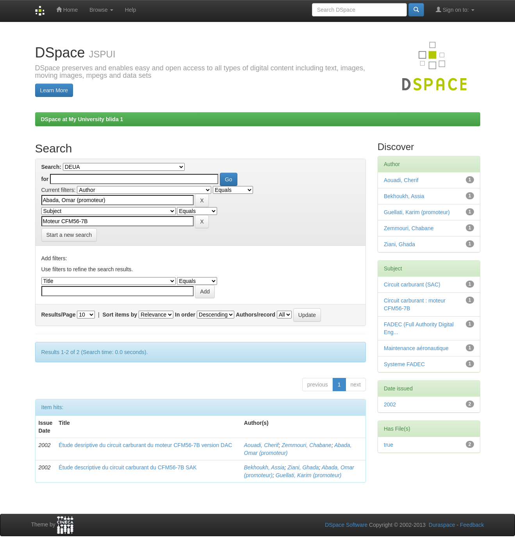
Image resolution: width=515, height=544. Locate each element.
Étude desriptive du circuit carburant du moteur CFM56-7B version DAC (145, 445)
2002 (390, 404)
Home (67, 9)
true (388, 445)
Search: (51, 167)
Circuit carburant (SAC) (412, 284)
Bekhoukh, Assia (264, 467)
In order (185, 314)
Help (130, 10)
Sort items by (120, 314)
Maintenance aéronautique (416, 348)
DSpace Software (346, 525)
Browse (101, 10)
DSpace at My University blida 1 (82, 119)
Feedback (472, 525)
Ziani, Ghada (303, 467)
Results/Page (58, 314)
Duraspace (442, 525)
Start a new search (69, 235)
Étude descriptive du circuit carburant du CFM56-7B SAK (127, 467)
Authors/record (255, 314)
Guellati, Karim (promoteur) (309, 475)
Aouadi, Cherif (261, 445)
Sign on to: (455, 9)
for (45, 179)
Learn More (54, 90)
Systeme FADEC (404, 364)
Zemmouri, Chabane (306, 445)
